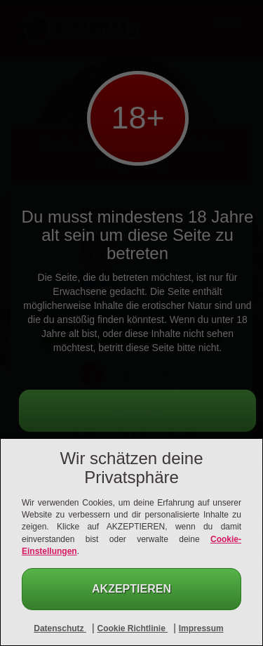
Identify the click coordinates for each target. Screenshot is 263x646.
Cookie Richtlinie (132, 628)
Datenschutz (60, 628)
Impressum (201, 628)
